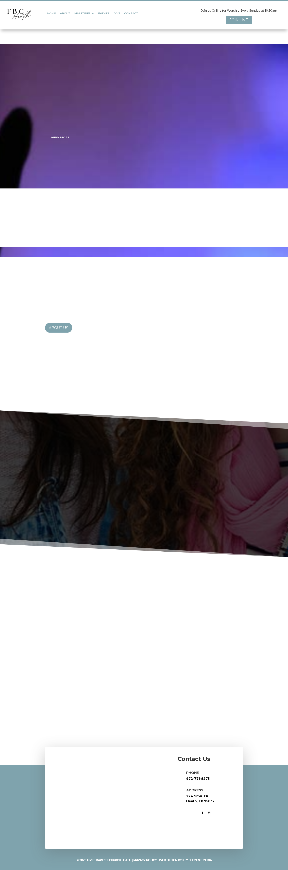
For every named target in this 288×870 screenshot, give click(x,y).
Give (117, 13)
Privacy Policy (145, 860)
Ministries (82, 13)
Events (103, 13)
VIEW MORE (60, 137)
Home (51, 13)
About (65, 13)
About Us (58, 328)
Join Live (239, 20)
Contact (131, 13)
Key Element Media (197, 860)
